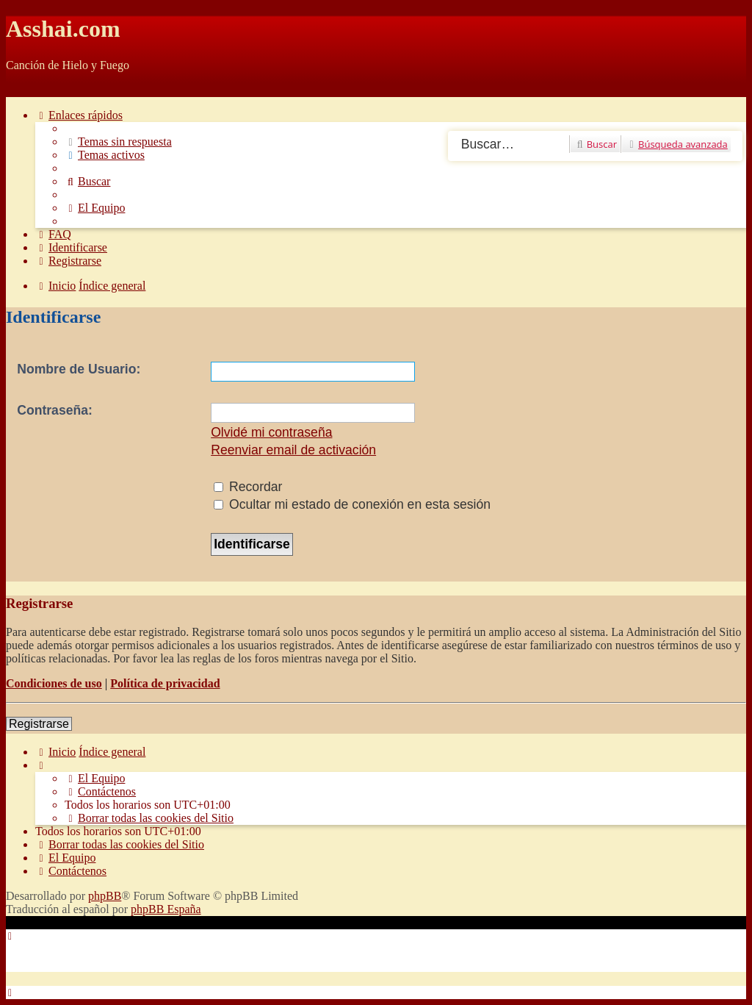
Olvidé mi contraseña (271, 432)
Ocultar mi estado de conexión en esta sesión (352, 504)
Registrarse (39, 724)
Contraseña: (55, 410)
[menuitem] (118, 141)
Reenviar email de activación (293, 450)
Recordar (248, 486)
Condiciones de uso (54, 683)
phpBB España (166, 909)
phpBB (104, 896)
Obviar (22, 90)
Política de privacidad (165, 683)
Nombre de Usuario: (78, 369)
